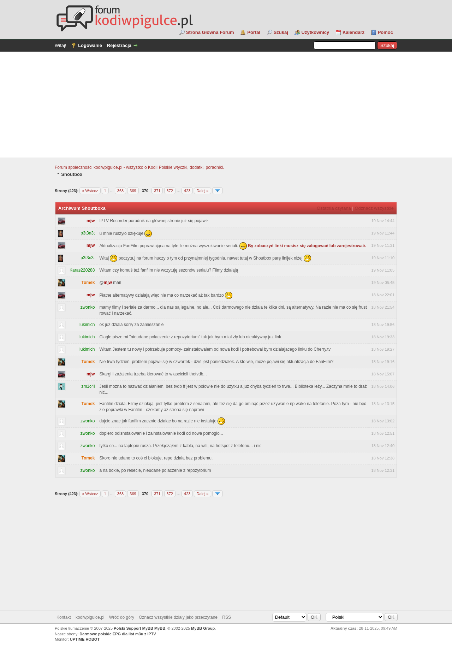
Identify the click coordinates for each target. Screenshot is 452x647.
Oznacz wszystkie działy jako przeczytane (178, 617)
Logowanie (90, 45)
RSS (226, 617)
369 (133, 191)
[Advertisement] (226, 104)
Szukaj (281, 32)
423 (187, 191)
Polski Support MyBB (133, 628)
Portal (253, 32)
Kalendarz (353, 32)
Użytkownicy (315, 32)
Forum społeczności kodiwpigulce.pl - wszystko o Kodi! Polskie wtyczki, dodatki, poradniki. (139, 167)
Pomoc (385, 32)
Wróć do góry (121, 617)
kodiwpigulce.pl (90, 617)
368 (120, 191)
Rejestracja (119, 45)
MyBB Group (203, 628)
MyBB (159, 628)
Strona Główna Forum (210, 32)
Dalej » (202, 191)
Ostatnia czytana (334, 208)
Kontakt (63, 617)
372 (170, 191)
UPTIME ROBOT (85, 639)
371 (157, 191)
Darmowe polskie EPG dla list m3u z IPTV (117, 634)
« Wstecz (90, 191)
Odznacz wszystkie (374, 208)
